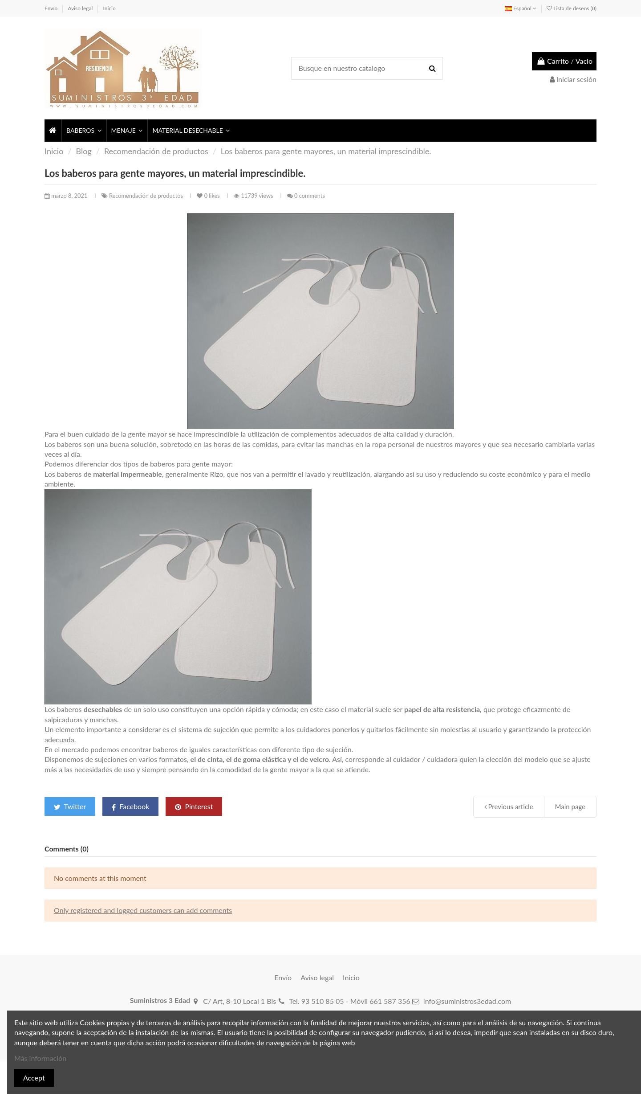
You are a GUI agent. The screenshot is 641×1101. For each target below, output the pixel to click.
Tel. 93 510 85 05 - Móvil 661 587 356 (349, 1001)
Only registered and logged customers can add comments (143, 910)
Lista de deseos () (571, 8)
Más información (40, 1058)
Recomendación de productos (146, 195)
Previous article (508, 806)
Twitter (70, 806)
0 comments (309, 195)
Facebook (130, 806)
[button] (83, 130)
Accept (34, 1077)
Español (520, 8)
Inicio (109, 8)
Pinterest (194, 806)
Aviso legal (81, 8)
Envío (52, 8)
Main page (570, 806)
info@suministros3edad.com (467, 1001)
